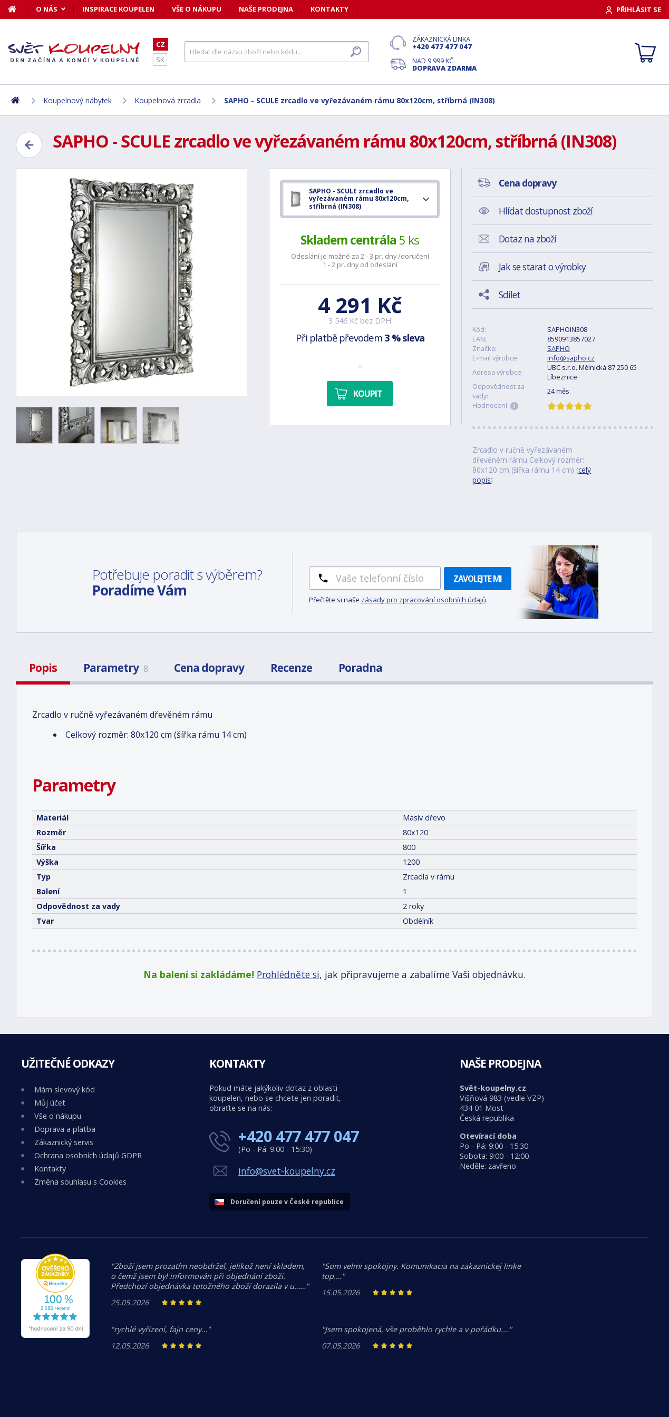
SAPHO (558, 348)
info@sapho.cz (571, 358)
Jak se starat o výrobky (542, 266)
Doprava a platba (64, 1129)
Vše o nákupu (196, 9)
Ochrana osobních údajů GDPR (88, 1155)
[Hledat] (277, 51)
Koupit (367, 393)
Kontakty (329, 9)
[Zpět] (29, 145)
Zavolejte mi (477, 578)
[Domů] (17, 9)
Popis (43, 667)
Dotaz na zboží (527, 238)
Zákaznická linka (444, 42)
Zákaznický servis (63, 1142)
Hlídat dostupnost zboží (546, 210)
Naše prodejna (266, 9)
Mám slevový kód (64, 1089)
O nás (46, 9)
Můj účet (49, 1103)
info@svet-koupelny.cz (286, 1171)
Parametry (115, 667)
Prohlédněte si (288, 974)
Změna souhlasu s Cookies (80, 1182)
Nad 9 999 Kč (444, 64)
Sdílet (509, 294)
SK (160, 59)
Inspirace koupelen (118, 9)
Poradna (360, 667)
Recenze (291, 667)
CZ (160, 44)
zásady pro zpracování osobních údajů (423, 599)
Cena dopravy (209, 667)
